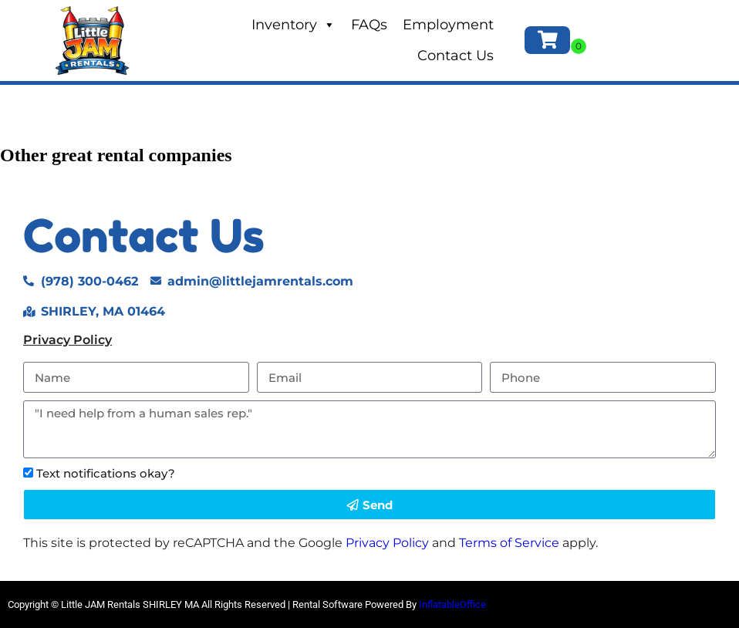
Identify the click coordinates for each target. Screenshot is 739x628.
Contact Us (455, 55)
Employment (448, 24)
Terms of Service (509, 542)
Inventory (293, 24)
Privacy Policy (67, 340)
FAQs (369, 24)
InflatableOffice (452, 604)
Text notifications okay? (105, 473)
